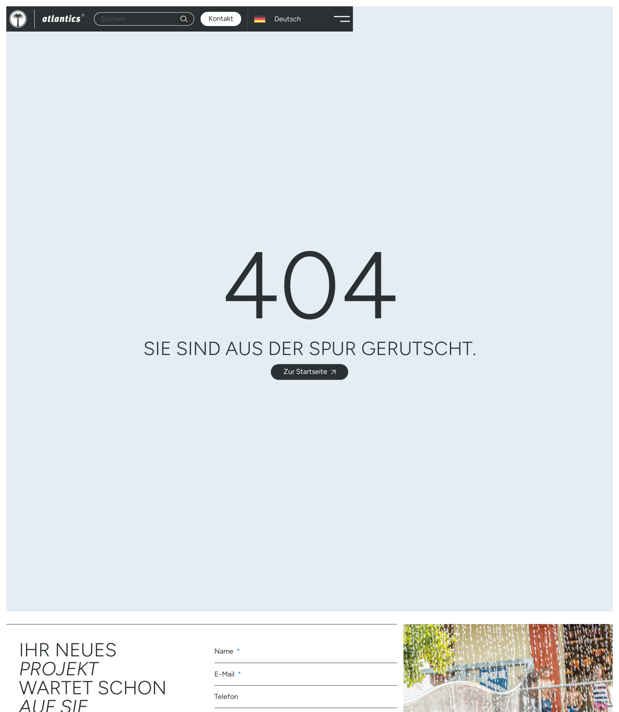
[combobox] (137, 19)
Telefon (226, 696)
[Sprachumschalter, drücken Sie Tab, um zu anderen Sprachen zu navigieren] (289, 19)
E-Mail (225, 674)
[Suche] (187, 19)
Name (224, 651)
